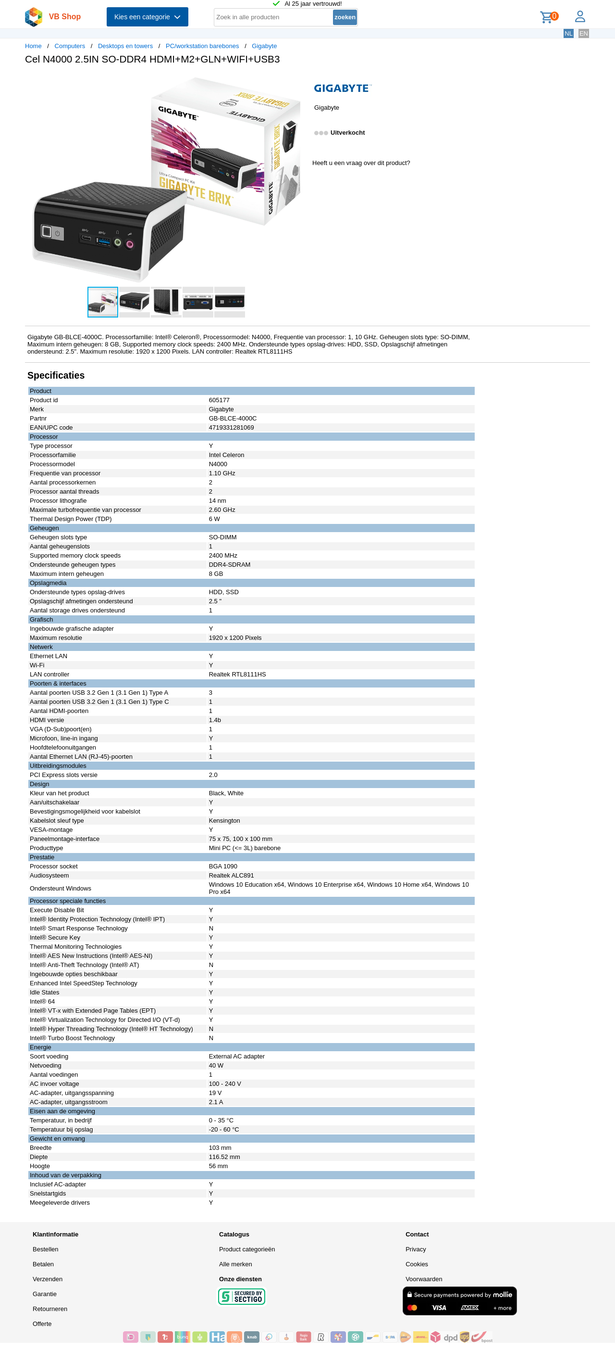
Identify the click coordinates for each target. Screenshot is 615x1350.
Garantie (45, 1294)
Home (33, 46)
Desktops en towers (125, 46)
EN (583, 33)
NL (569, 33)
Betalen (43, 1264)
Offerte (42, 1323)
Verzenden (47, 1279)
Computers (70, 46)
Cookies (417, 1264)
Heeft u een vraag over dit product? (361, 162)
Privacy (416, 1249)
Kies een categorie (147, 17)
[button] (299, 82)
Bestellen (45, 1249)
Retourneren (50, 1308)
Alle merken (235, 1264)
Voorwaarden (424, 1279)
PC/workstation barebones (202, 46)
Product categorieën (247, 1249)
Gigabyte (264, 46)
